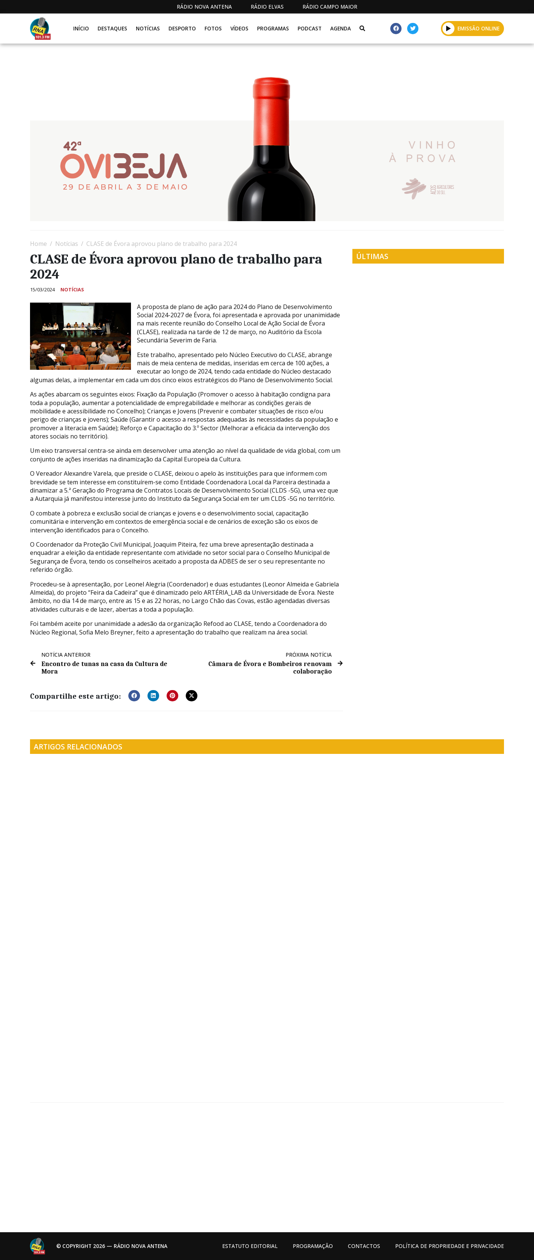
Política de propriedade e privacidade (449, 1245)
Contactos (364, 1245)
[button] (448, 28)
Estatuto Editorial (250, 1245)
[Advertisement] (255, 1164)
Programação (313, 1245)
